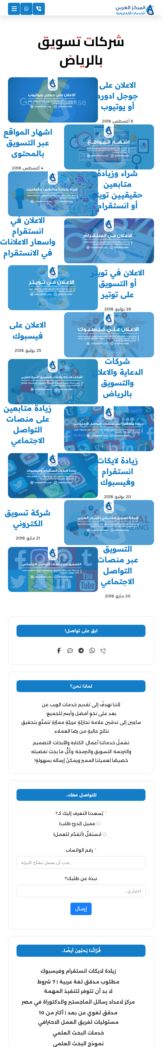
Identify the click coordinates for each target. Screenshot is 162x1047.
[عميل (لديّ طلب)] (98, 709)
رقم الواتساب (79, 735)
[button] (103, 536)
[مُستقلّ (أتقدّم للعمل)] (104, 720)
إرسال (81, 794)
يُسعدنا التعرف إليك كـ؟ (79, 699)
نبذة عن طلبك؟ (81, 764)
